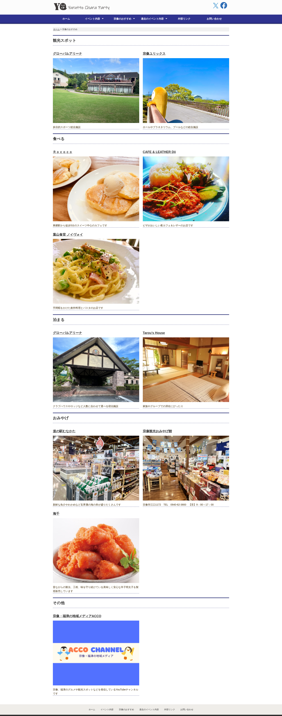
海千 (56, 504)
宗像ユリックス (154, 44)
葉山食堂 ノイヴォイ (68, 225)
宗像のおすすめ (122, 9)
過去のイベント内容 (152, 9)
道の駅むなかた (64, 422)
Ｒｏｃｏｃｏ (62, 143)
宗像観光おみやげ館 (157, 422)
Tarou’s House (154, 324)
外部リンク (184, 9)
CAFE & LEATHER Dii (159, 143)
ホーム (66, 9)
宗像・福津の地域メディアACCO (77, 607)
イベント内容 (92, 9)
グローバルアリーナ (67, 44)
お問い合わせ (214, 9)
